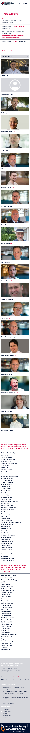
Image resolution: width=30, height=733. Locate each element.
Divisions (5, 19)
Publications (22, 41)
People (14, 41)
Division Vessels (18, 26)
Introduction (6, 41)
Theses (11, 22)
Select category (7, 56)
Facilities (19, 21)
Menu (26, 3)
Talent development (9, 21)
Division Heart (6, 28)
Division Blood (6, 26)
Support (12, 19)
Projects (5, 22)
